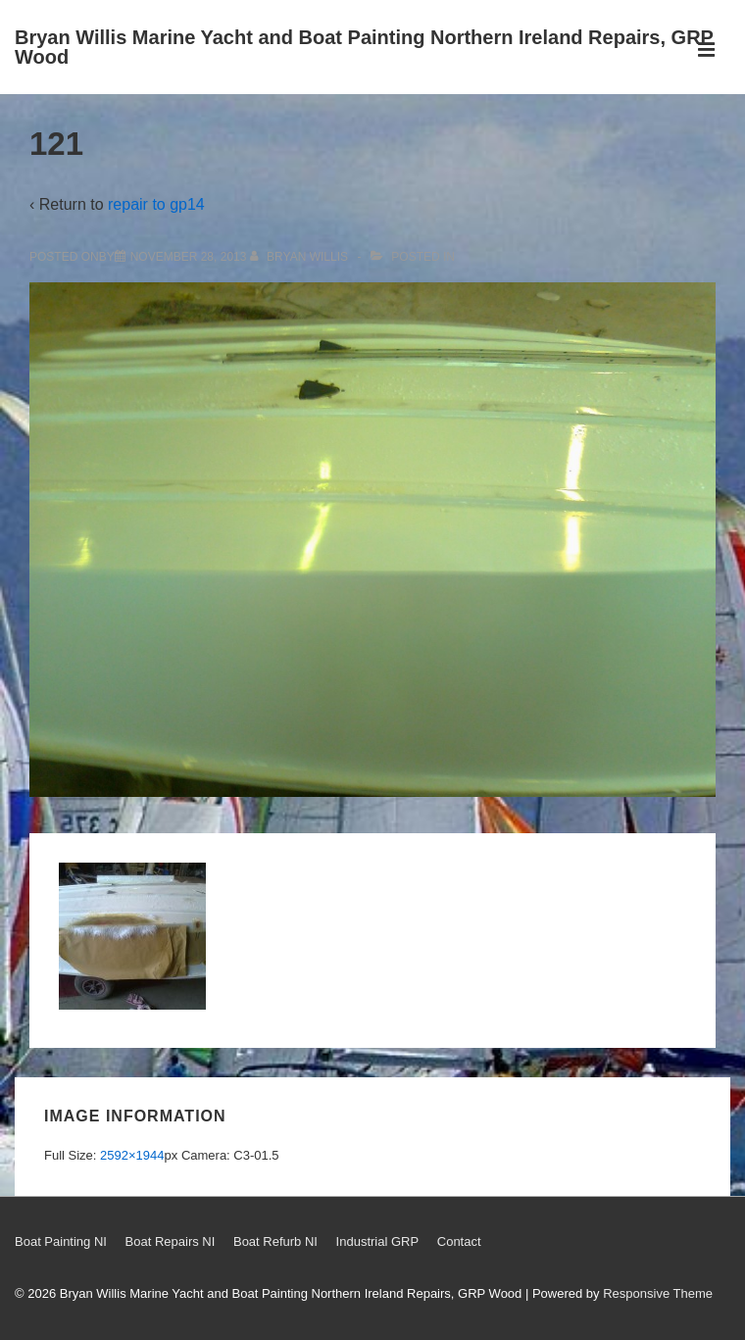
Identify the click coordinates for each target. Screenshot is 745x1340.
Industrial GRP (378, 1241)
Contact (459, 1241)
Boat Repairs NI (170, 1241)
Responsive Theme (658, 1293)
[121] (188, 257)
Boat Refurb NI (275, 1241)
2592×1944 (132, 1155)
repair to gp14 (156, 204)
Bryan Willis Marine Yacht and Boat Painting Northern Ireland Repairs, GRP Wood (364, 47)
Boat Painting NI (61, 1241)
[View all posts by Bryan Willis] (301, 257)
